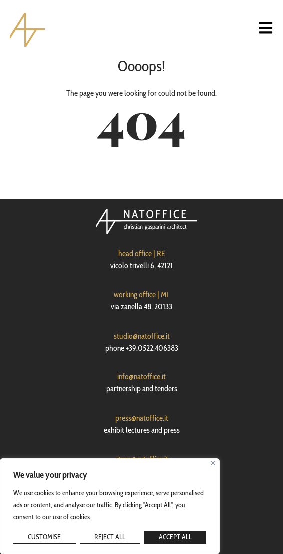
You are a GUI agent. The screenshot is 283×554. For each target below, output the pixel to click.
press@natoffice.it (141, 418)
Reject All (109, 536)
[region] (110, 506)
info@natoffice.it (141, 376)
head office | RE (141, 253)
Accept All (175, 536)
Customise (44, 536)
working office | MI (141, 294)
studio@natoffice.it (142, 336)
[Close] (213, 463)
